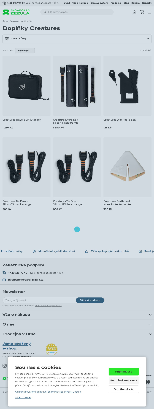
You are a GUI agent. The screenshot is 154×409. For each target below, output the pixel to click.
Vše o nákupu (80, 3)
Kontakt (146, 3)
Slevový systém (99, 3)
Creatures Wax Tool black (119, 119)
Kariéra (135, 3)
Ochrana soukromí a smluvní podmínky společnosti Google (48, 392)
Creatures (14, 21)
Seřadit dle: (8, 51)
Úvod (67, 3)
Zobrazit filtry (15, 38)
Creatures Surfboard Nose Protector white (117, 203)
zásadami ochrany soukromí (48, 306)
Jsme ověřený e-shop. (17, 346)
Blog (126, 3)
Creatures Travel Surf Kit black (22, 119)
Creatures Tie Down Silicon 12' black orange (67, 203)
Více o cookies (23, 397)
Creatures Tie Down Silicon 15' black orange (17, 203)
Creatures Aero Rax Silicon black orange (65, 121)
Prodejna (116, 3)
